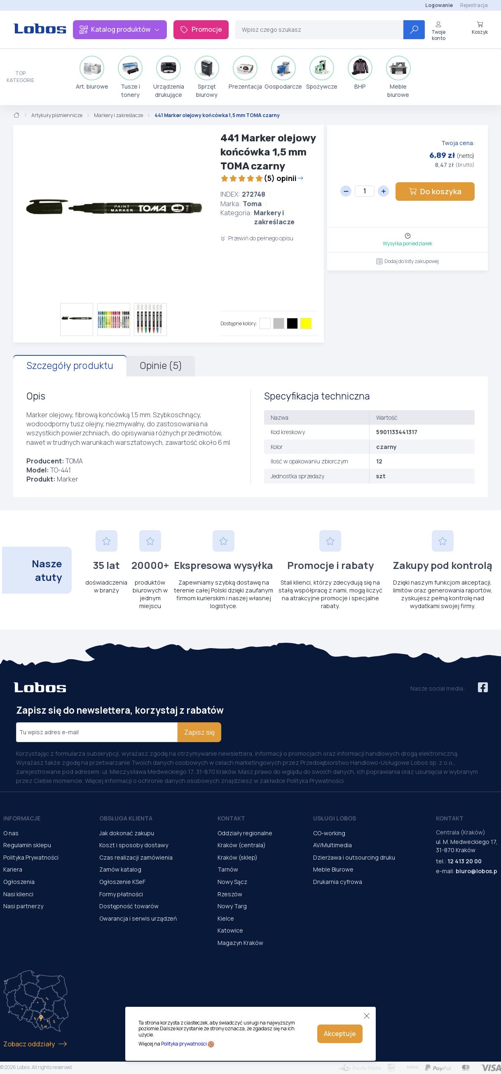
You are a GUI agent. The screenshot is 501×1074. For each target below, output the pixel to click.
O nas (11, 833)
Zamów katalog (120, 869)
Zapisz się (199, 732)
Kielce (226, 918)
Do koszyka (435, 191)
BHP (360, 73)
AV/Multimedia (332, 845)
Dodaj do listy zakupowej (407, 261)
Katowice (230, 930)
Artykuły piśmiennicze (56, 115)
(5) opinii (262, 178)
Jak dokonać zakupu (126, 833)
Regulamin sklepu (27, 845)
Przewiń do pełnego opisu (256, 238)
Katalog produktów (120, 29)
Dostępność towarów (129, 906)
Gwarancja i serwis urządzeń (138, 918)
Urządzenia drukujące (168, 77)
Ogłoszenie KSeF (122, 882)
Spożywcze (321, 73)
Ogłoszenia (19, 882)
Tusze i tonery (130, 77)
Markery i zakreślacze (118, 115)
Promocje (201, 29)
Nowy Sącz (232, 882)
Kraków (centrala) (242, 845)
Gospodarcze (283, 73)
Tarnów (228, 869)
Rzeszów (230, 894)
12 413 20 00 (464, 861)
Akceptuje (340, 1033)
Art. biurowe (92, 73)
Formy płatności (121, 894)
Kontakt (231, 818)
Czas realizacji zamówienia (136, 857)
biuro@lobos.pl (477, 871)
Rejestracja (474, 5)
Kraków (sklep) (238, 857)
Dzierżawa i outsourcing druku (354, 857)
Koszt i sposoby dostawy (133, 845)
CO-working (329, 833)
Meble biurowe (398, 77)
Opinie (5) (161, 365)
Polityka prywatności (184, 1043)
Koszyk (480, 28)
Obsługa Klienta (125, 818)
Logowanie (439, 5)
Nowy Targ (232, 906)
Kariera (12, 869)
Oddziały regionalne (245, 833)
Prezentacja (245, 73)
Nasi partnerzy (23, 906)
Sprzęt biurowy (206, 77)
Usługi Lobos (334, 818)
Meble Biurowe (333, 869)
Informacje (21, 818)
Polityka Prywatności (31, 857)
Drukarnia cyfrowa (337, 882)
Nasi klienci (18, 894)
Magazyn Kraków (240, 943)
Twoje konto (438, 31)
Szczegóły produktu (69, 365)
